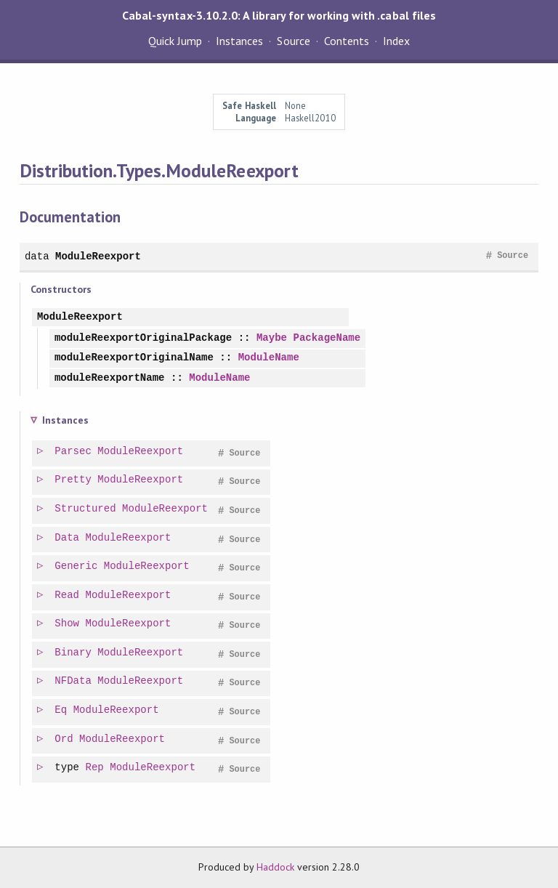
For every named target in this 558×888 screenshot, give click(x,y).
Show (67, 624)
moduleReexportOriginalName (134, 358)
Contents (346, 40)
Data (67, 538)
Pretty (73, 480)
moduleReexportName (109, 378)
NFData (73, 681)
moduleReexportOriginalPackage (143, 338)
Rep (95, 768)
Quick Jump (175, 40)
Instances (239, 40)
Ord (64, 739)
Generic (76, 566)
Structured (85, 509)
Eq (61, 710)
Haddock (275, 866)
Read (67, 595)
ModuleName (268, 358)
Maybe (271, 338)
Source (293, 40)
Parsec (73, 452)
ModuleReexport (98, 256)
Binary (73, 653)
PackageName (326, 338)
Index (396, 40)
